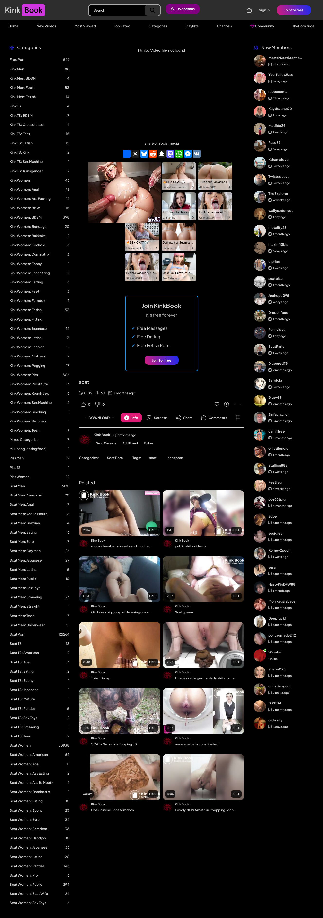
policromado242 (282, 635)
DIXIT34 (274, 703)
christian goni (279, 686)
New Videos (46, 26)
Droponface (278, 312)
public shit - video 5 (190, 546)
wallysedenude (281, 210)
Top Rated (122, 26)
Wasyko (274, 652)
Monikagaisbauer (282, 601)
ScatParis (276, 346)
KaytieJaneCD (280, 108)
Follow (149, 443)
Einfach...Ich (278, 414)
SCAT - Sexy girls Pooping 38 (114, 744)
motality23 (277, 227)
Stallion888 (278, 465)
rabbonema (277, 91)
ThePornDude (303, 26)
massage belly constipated (196, 744)
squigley (275, 533)
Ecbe (272, 516)
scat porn (175, 457)
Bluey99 (275, 397)
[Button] (131, 417)
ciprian (274, 261)
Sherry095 (277, 669)
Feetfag (275, 482)
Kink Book (102, 434)
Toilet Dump (100, 678)
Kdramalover (279, 159)
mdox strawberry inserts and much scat (122, 546)
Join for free (294, 10)
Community (262, 26)
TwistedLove (279, 176)
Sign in (264, 10)
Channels (224, 26)
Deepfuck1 (277, 618)
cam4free (276, 431)
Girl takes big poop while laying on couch (122, 612)
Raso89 (274, 142)
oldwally (275, 720)
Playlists (192, 26)
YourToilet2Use (280, 74)
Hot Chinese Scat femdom (112, 810)
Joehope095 (278, 295)
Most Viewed (85, 26)
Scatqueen (184, 612)
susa (272, 567)
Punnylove (277, 329)
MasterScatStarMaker (285, 57)
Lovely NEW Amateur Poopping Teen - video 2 (206, 810)
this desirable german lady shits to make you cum (206, 678)
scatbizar (276, 278)
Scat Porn (115, 457)
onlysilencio (278, 448)
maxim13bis (278, 244)
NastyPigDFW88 (281, 584)
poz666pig (277, 499)
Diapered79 (278, 363)
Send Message (106, 443)
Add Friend (130, 443)
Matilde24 (276, 125)
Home (13, 26)
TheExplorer (278, 193)
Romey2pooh (279, 550)
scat (153, 457)
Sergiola (275, 380)
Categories (158, 26)
